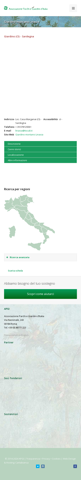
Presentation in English (16, 335)
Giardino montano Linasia (29, 134)
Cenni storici (14, 149)
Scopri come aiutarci (40, 294)
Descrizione (14, 143)
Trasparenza (33, 458)
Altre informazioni (17, 160)
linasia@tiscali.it (23, 130)
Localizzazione (16, 154)
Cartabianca (22, 462)
